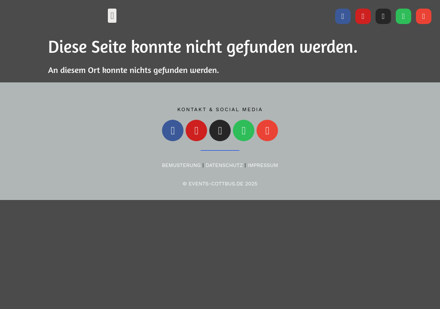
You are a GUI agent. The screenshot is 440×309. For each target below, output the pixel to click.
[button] (112, 16)
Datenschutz (224, 165)
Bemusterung (181, 165)
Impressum (263, 165)
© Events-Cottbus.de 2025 (220, 184)
